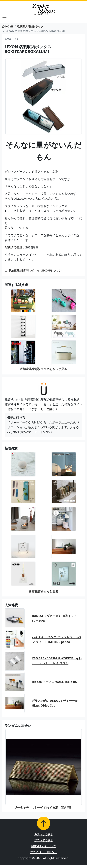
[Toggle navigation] (4, 18)
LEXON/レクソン (51, 270)
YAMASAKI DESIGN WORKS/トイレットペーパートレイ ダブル (57, 660)
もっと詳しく (49, 409)
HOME (7, 26)
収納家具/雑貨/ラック (30, 26)
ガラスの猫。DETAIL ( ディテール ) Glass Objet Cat (55, 703)
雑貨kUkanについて (43, 846)
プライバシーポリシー (43, 852)
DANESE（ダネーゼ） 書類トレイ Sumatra (54, 618)
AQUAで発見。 (15, 247)
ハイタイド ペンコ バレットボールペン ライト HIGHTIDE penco (56, 639)
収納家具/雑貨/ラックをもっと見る (43, 369)
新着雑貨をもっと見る (43, 591)
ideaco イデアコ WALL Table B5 (54, 682)
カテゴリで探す (43, 834)
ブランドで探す (43, 840)
